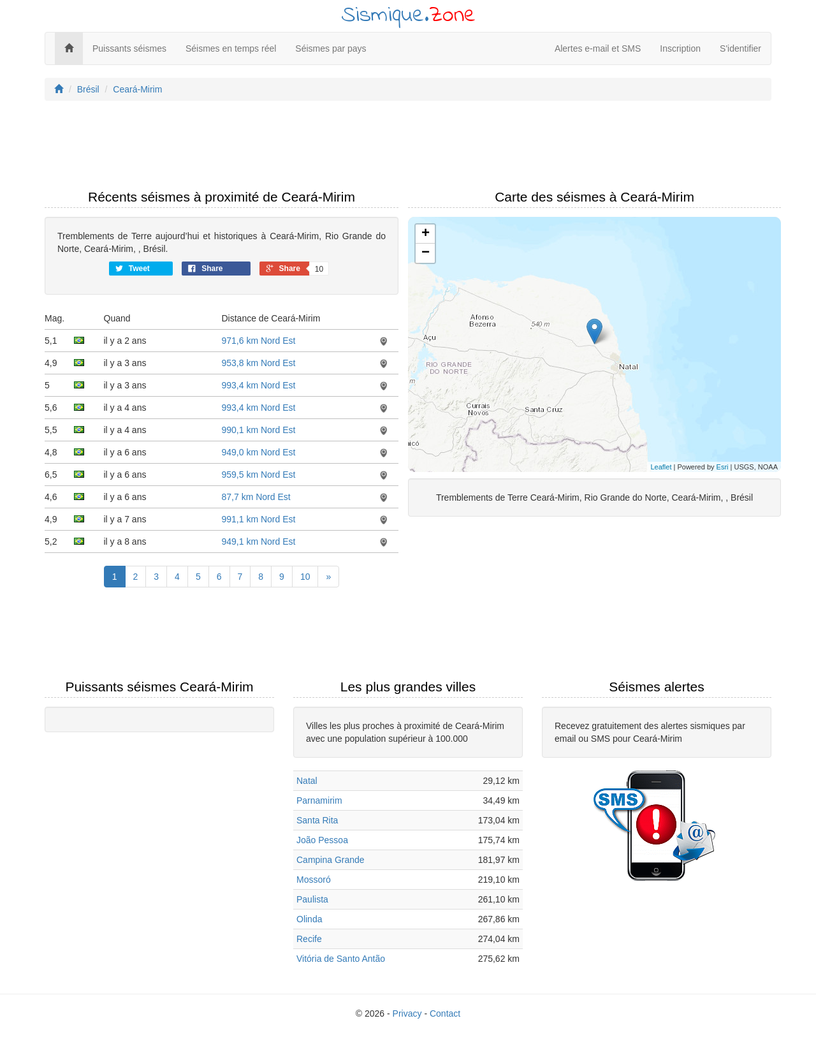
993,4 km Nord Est (259, 385)
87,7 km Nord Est (256, 497)
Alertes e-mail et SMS (598, 48)
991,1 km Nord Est (259, 519)
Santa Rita (317, 820)
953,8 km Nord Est (259, 363)
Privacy (407, 1013)
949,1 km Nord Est (259, 541)
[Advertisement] (408, 148)
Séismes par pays (330, 48)
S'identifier (740, 48)
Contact (445, 1013)
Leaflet (660, 467)
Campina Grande (330, 860)
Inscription (680, 48)
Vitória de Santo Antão (340, 959)
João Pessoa (322, 840)
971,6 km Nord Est (259, 340)
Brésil (88, 89)
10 (305, 576)
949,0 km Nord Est (259, 452)
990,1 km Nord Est (259, 430)
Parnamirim (319, 800)
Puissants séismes (129, 48)
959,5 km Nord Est (259, 474)
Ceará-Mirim (137, 89)
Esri (723, 467)
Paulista (312, 899)
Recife (309, 939)
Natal (306, 781)
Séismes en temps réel (231, 48)
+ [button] (425, 234)
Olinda (309, 919)
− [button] (425, 253)
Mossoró (313, 879)
